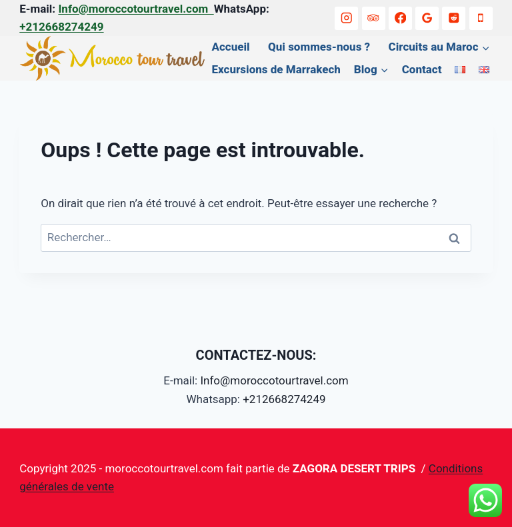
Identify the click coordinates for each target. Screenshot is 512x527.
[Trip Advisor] (373, 18)
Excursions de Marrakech (276, 69)
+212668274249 (61, 26)
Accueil (231, 46)
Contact (422, 69)
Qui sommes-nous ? (319, 46)
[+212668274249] (481, 18)
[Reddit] (453, 18)
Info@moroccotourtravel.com (135, 8)
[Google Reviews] (427, 18)
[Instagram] (346, 18)
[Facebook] (400, 18)
